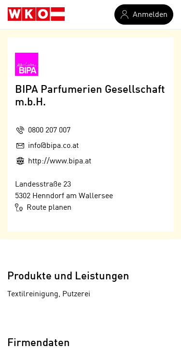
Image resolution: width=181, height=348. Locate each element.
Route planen (43, 207)
